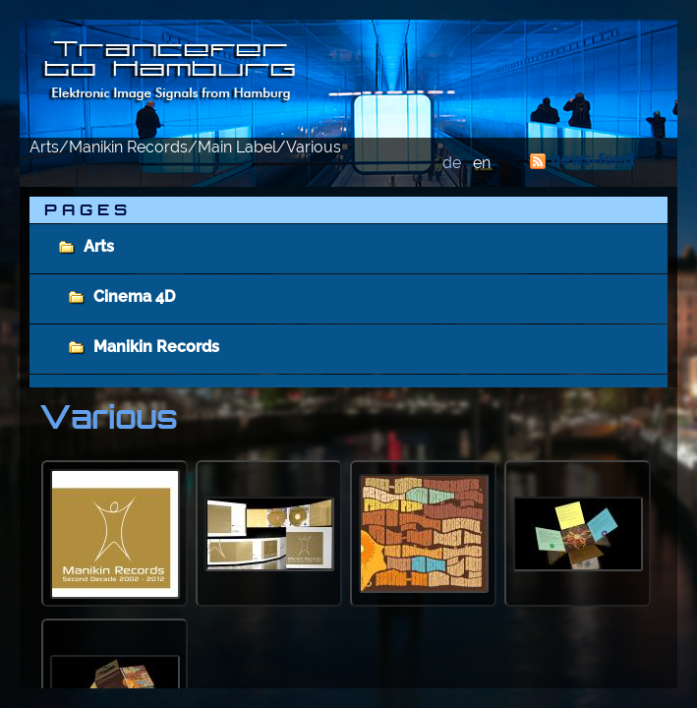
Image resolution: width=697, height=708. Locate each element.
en (482, 162)
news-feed (592, 159)
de (451, 162)
